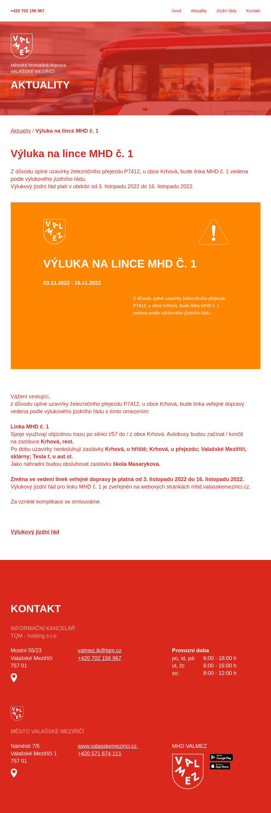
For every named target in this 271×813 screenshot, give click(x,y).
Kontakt (253, 10)
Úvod (176, 10)
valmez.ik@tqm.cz (100, 650)
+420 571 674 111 (100, 754)
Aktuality (199, 10)
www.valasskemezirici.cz (108, 746)
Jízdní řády (226, 10)
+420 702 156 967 (28, 10)
